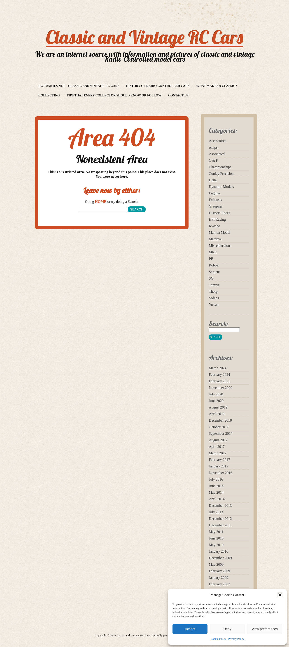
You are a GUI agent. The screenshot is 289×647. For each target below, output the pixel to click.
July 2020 (216, 394)
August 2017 (218, 440)
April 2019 (217, 414)
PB (211, 259)
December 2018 (220, 420)
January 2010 (218, 551)
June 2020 (216, 401)
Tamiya (214, 285)
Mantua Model (219, 232)
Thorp (213, 291)
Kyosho (214, 226)
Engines (215, 193)
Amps (213, 147)
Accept (190, 629)
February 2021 (219, 381)
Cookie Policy (218, 638)
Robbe (213, 265)
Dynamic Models (221, 187)
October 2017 (219, 427)
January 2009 (218, 577)
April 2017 (217, 446)
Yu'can (214, 304)
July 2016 (216, 479)
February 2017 (219, 460)
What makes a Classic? (216, 86)
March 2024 (217, 368)
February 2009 (219, 571)
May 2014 (216, 492)
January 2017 (218, 466)
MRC (213, 252)
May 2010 (216, 545)
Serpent (214, 272)
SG (211, 278)
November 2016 (220, 473)
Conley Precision (221, 173)
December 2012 (220, 519)
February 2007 (219, 584)
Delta (213, 180)
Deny (227, 629)
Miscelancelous (220, 246)
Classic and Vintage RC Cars (144, 37)
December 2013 (220, 505)
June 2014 (216, 486)
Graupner (215, 206)
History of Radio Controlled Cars (157, 86)
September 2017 (220, 433)
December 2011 (220, 525)
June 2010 (216, 538)
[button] (280, 595)
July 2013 (216, 512)
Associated (217, 154)
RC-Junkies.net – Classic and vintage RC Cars (78, 86)
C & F (213, 160)
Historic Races (219, 213)
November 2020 (220, 388)
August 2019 (218, 407)
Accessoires (217, 141)
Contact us (178, 95)
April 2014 (217, 499)
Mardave (215, 239)
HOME (101, 201)
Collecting (49, 95)
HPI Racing (217, 219)
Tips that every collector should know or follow (114, 95)
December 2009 (220, 558)
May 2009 (216, 564)
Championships (220, 167)
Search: (218, 323)
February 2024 (219, 374)
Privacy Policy (236, 638)
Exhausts (215, 200)
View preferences (265, 629)
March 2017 (217, 453)
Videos (214, 298)
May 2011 (216, 532)
